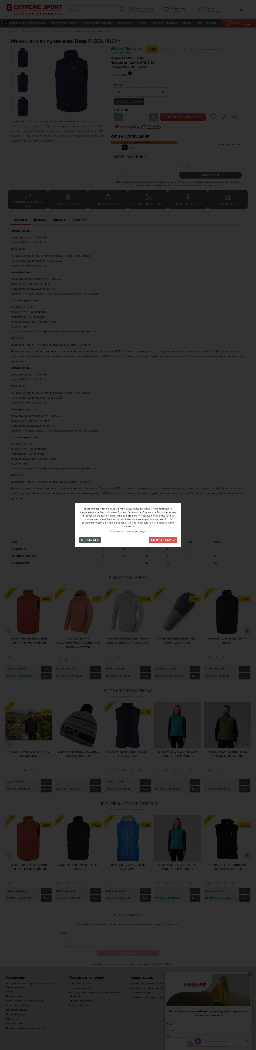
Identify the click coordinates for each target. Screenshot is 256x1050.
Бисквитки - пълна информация (128, 531)
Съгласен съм (163, 539)
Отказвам (90, 539)
